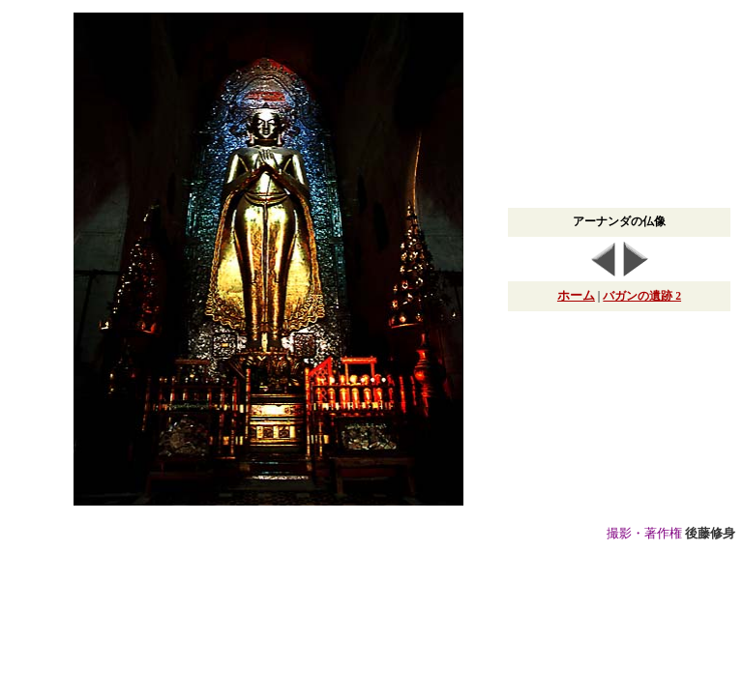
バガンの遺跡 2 (642, 296)
